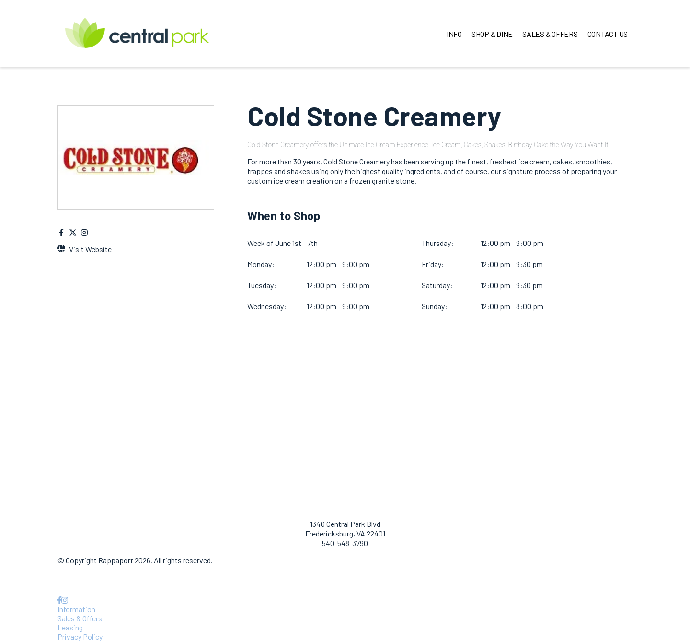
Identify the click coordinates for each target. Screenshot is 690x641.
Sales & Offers (80, 618)
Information (76, 609)
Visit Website (90, 249)
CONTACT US (607, 33)
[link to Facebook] (59, 600)
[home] (137, 33)
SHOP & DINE (492, 33)
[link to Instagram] (64, 600)
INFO (454, 33)
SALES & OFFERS (550, 33)
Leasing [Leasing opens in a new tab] (70, 627)
